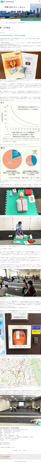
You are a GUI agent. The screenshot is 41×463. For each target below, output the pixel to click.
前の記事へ (16, 450)
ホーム (1, 22)
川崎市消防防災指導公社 (10, 44)
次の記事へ (25, 450)
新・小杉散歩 (31, 19)
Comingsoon (10, 19)
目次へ (20, 450)
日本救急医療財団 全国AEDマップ (18, 386)
